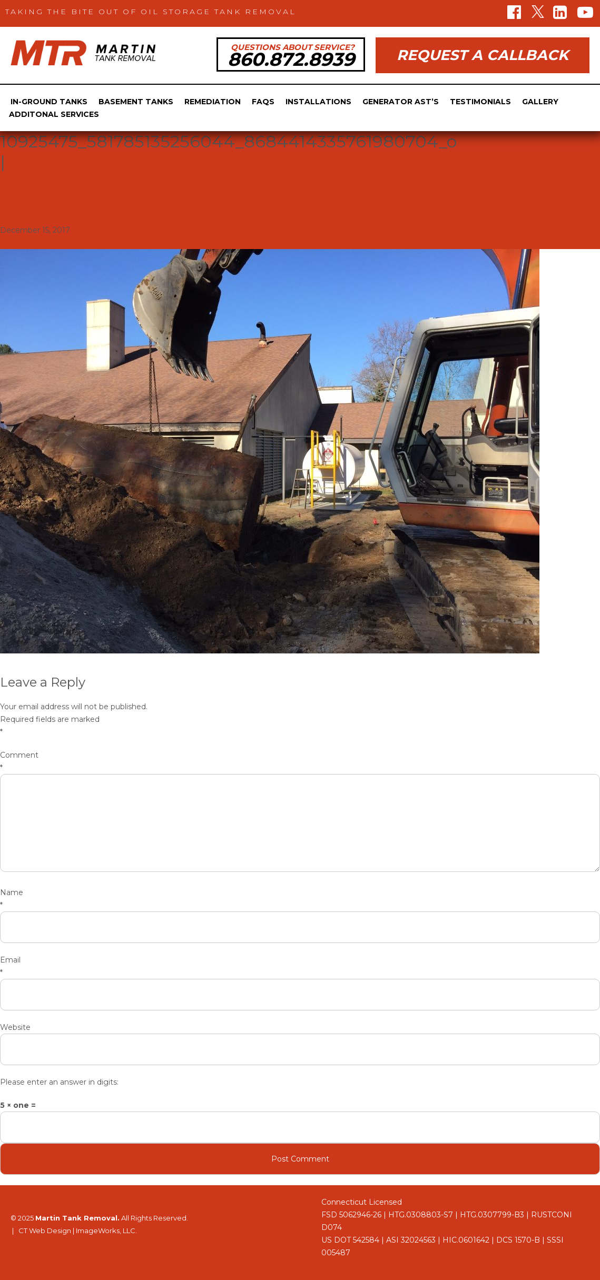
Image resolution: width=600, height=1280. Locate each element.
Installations (318, 101)
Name (300, 899)
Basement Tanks (136, 101)
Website (15, 1027)
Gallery (540, 101)
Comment (300, 762)
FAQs (263, 101)
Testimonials (480, 101)
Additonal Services (54, 114)
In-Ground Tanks (49, 101)
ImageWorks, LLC (105, 1230)
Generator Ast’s (400, 101)
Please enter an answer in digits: (59, 1082)
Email (300, 967)
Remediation (212, 101)
